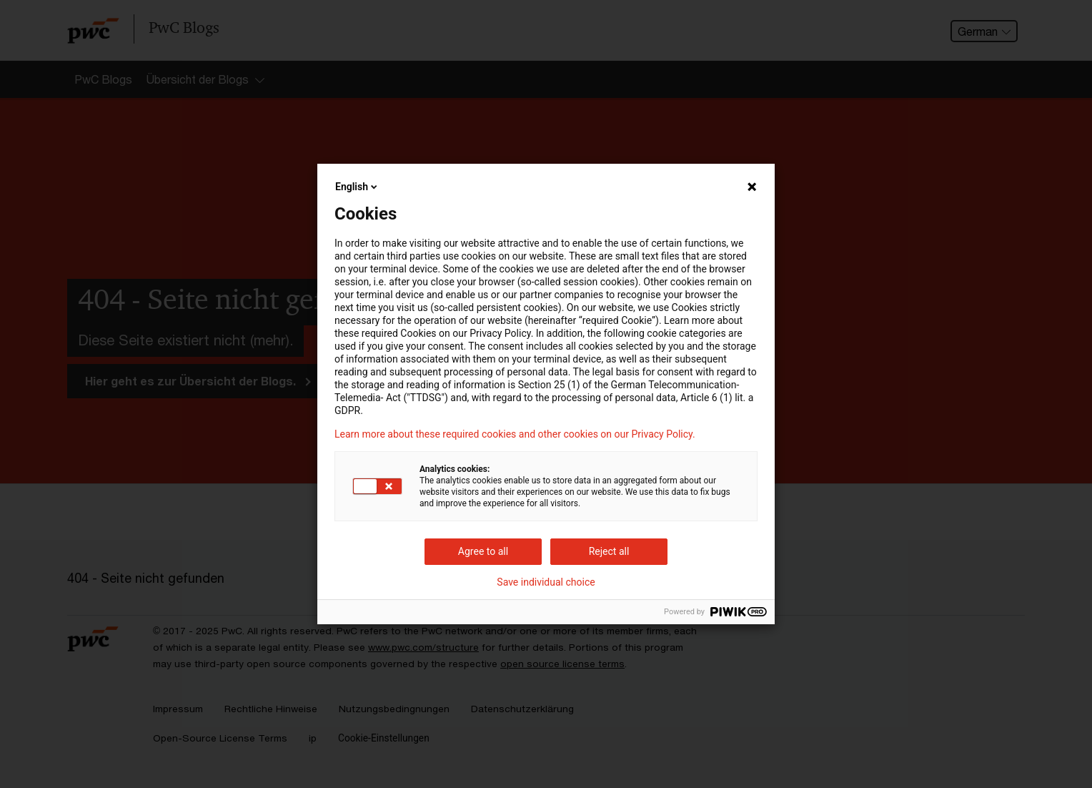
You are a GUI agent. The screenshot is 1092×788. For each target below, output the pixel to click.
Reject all (609, 551)
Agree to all (483, 551)
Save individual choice (546, 582)
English (357, 186)
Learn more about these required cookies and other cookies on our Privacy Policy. (514, 434)
